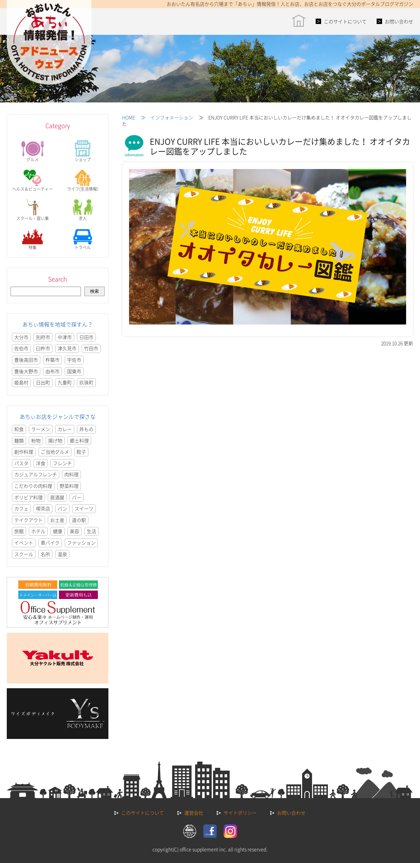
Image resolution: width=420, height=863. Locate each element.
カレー (65, 429)
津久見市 (67, 348)
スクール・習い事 (32, 210)
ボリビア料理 (28, 497)
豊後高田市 (26, 359)
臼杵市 (43, 348)
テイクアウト (28, 520)
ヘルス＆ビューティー (32, 180)
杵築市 (52, 359)
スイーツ (84, 508)
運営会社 (193, 812)
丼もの (86, 429)
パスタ (21, 463)
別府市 (43, 337)
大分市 (21, 337)
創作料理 (23, 451)
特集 (32, 239)
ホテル (38, 531)
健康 (57, 531)
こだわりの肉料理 (33, 485)
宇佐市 (74, 359)
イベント (23, 542)
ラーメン (40, 429)
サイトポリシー (240, 812)
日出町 (43, 382)
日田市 (86, 337)
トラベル (82, 239)
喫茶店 (43, 508)
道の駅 (79, 520)
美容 (74, 531)
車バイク (50, 542)
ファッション (81, 542)
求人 (82, 210)
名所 (45, 554)
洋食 (40, 463)
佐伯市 (21, 348)
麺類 (19, 440)
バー (76, 497)
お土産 (57, 520)
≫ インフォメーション (164, 117)
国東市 (74, 371)
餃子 (81, 451)
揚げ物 (55, 440)
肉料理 (71, 474)
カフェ (21, 508)
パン (62, 508)
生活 (91, 531)
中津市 (65, 337)
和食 (19, 429)
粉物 (36, 440)
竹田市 (91, 348)
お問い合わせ (399, 21)
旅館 (19, 531)
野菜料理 (69, 485)
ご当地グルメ (55, 451)
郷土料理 (79, 440)
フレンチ (62, 463)
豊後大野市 (26, 371)
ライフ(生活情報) (82, 180)
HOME (128, 117)
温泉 (62, 554)
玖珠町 (86, 382)
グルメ (32, 151)
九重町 (65, 382)
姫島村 (21, 382)
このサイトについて (345, 21)
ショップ (82, 151)
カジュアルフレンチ (35, 474)
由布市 (52, 371)
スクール (23, 554)
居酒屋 (57, 497)
